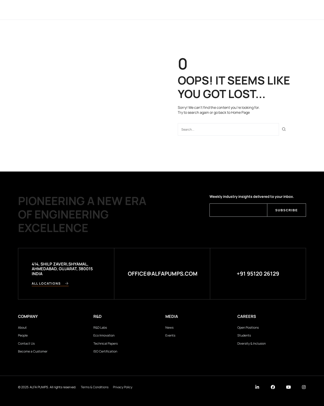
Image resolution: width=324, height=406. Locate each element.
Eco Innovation (104, 335)
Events (170, 335)
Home (94, 9)
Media (212, 9)
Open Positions (248, 327)
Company (115, 9)
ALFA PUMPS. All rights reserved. (53, 387)
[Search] (284, 129)
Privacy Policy (122, 387)
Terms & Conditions (94, 387)
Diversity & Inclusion (251, 343)
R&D (196, 9)
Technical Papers (105, 343)
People (23, 335)
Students (244, 335)
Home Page (240, 112)
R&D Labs (100, 327)
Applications (145, 9)
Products (175, 9)
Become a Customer (32, 351)
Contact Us (26, 343)
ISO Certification (105, 351)
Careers (233, 9)
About (22, 327)
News (169, 327)
